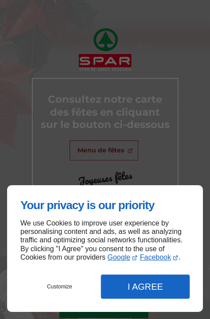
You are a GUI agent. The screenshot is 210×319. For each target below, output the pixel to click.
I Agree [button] (145, 287)
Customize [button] (59, 287)
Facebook (155, 257)
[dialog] (105, 248)
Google (119, 257)
